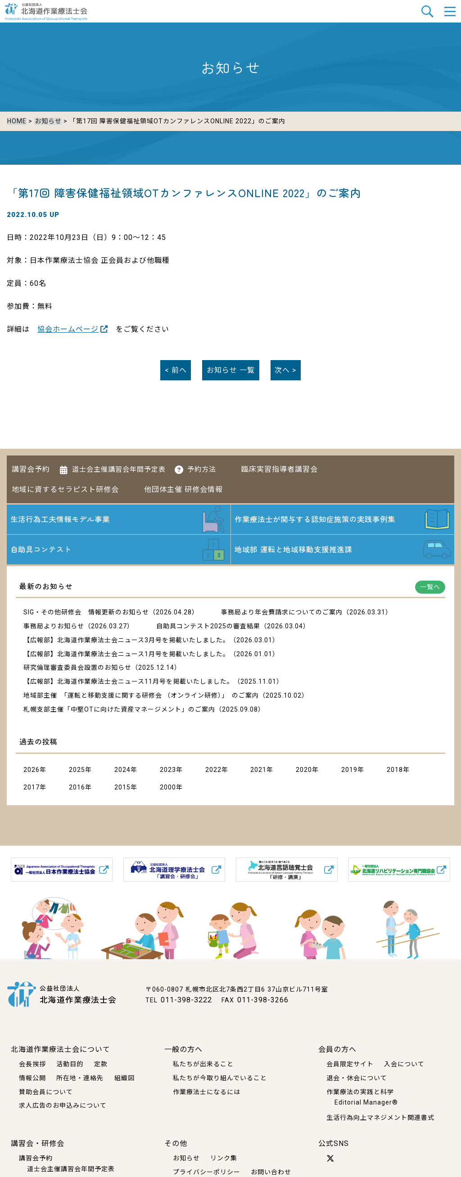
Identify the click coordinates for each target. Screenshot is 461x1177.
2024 (122, 771)
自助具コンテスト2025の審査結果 (208, 627)
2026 (31, 771)
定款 (101, 1063)
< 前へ (176, 368)
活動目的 (69, 1063)
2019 (349, 771)
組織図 (124, 1077)
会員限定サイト (350, 1063)
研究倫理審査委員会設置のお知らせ (77, 669)
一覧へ (430, 588)
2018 (395, 771)
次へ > (285, 368)
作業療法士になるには (206, 1091)
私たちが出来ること (203, 1063)
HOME (16, 121)
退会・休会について (356, 1077)
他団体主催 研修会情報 (183, 486)
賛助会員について (46, 1091)
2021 (258, 771)
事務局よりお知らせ (53, 627)
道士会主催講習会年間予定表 (119, 466)
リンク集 (223, 1157)
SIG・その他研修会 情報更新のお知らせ (86, 614)
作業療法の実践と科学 (360, 1091)
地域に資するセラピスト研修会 (65, 486)
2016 (77, 789)
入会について (404, 1063)
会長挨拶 (32, 1063)
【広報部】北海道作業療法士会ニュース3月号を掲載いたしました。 (126, 641)
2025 (77, 771)
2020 (304, 771)
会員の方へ (337, 1049)
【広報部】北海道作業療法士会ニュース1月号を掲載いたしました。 (126, 655)
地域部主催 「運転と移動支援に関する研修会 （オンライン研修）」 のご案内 (141, 697)
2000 (168, 789)
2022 (213, 771)
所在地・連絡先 (80, 1077)
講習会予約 (31, 465)
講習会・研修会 (37, 1143)
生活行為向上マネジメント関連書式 (380, 1117)
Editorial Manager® (366, 1102)
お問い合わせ (271, 1171)
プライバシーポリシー (206, 1171)
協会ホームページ (68, 327)
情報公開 (32, 1077)
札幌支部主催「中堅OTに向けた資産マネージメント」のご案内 (119, 711)
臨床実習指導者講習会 (279, 465)
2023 (168, 771)
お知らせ (47, 121)
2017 (31, 789)
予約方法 (201, 466)
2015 (122, 789)
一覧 (231, 368)
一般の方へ (183, 1049)
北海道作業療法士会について (60, 1049)
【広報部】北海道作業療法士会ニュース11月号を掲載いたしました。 (128, 683)
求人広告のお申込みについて (63, 1105)
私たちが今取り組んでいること (220, 1077)
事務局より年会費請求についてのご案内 (282, 614)
